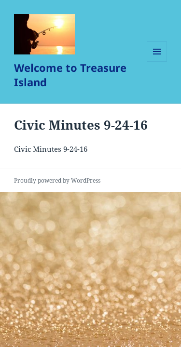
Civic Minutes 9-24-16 (50, 149)
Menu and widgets (157, 61)
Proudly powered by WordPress (57, 180)
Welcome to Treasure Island (70, 74)
